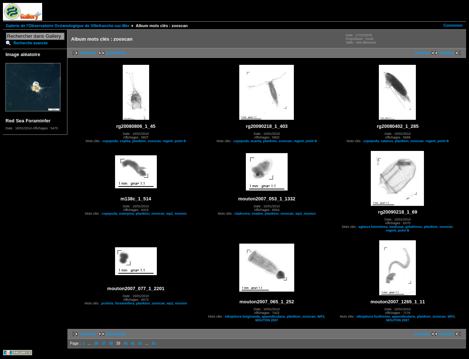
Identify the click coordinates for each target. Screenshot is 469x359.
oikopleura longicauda (242, 316)
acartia (256, 141)
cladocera (242, 213)
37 (103, 343)
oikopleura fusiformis (373, 316)
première (87, 53)
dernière (446, 53)
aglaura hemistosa (373, 227)
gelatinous (414, 227)
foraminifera (124, 303)
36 (96, 343)
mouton (180, 213)
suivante (421, 53)
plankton (139, 141)
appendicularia (273, 316)
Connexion (452, 25)
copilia (125, 141)
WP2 (321, 316)
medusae (396, 227)
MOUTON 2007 (266, 320)
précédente (116, 53)
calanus (387, 141)
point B (180, 141)
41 (133, 343)
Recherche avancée (31, 43)
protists (107, 303)
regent (168, 141)
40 (125, 343)
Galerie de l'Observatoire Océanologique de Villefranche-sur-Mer (67, 25)
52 (154, 343)
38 (111, 343)
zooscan (154, 141)
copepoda (110, 141)
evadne (257, 213)
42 (140, 343)
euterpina (126, 213)
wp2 (169, 213)
